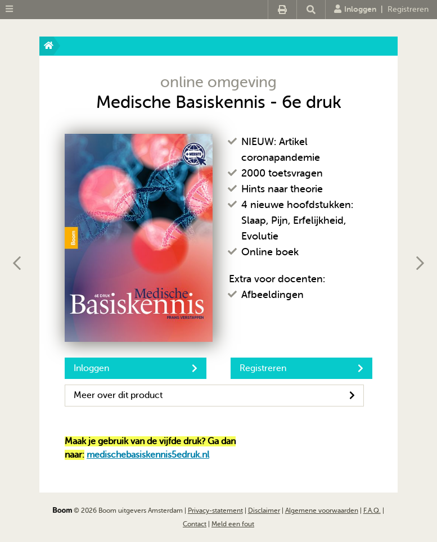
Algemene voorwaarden (321, 510)
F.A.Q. (372, 510)
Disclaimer (264, 510)
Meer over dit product (214, 395)
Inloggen (355, 8)
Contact (194, 524)
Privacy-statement (215, 510)
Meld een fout (232, 524)
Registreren (408, 9)
